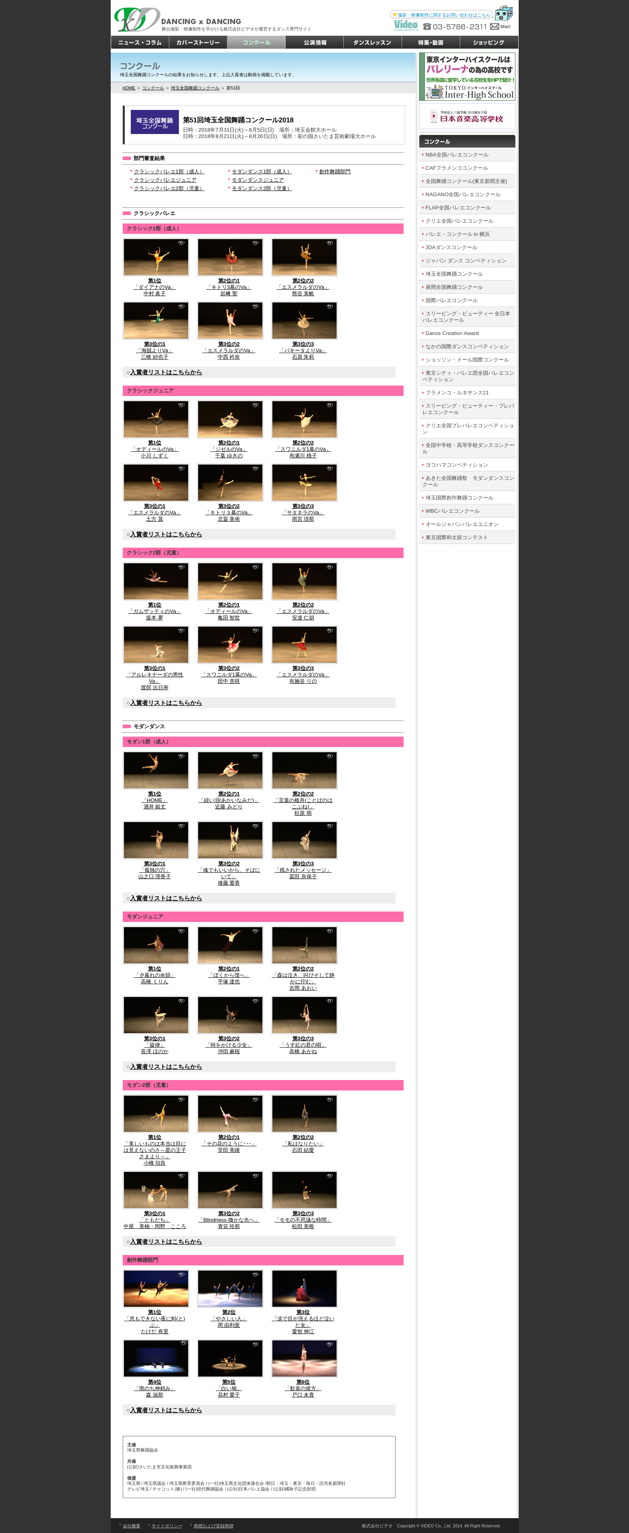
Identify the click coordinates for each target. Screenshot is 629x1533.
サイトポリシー (167, 1525)
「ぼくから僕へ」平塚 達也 (229, 955)
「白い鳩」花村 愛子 (229, 1368)
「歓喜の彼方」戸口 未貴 (303, 1368)
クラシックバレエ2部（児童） (169, 188)
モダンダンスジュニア (258, 180)
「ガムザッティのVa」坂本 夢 (155, 591)
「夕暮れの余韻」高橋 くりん (155, 955)
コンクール (256, 42)
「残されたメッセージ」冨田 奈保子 (303, 850)
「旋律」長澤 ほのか (155, 1025)
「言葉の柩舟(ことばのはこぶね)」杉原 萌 (303, 783)
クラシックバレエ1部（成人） (169, 172)
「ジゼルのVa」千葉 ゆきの (229, 429)
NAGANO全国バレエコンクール (463, 194)
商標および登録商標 (213, 1525)
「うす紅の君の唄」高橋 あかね (303, 1025)
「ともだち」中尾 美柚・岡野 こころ (155, 1200)
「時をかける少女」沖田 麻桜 (229, 1025)
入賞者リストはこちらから (166, 372)
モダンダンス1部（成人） (262, 172)
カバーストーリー (198, 42)
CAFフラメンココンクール (457, 168)
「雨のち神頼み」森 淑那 (155, 1368)
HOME (129, 87)
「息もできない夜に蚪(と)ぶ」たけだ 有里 (155, 1301)
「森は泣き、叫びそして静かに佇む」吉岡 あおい (303, 958)
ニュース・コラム (140, 42)
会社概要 (131, 1525)
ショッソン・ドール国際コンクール (467, 360)
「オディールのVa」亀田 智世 (229, 591)
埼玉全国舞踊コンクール (195, 87)
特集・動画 (431, 42)
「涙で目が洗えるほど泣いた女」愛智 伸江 (303, 1301)
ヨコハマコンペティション (457, 465)
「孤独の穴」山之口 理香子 (155, 850)
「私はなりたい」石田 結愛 (303, 1123)
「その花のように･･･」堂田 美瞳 (229, 1123)
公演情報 (315, 42)
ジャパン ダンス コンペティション (466, 261)
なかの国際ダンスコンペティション (467, 346)
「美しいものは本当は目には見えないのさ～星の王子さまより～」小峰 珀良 (155, 1130)
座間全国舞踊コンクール (454, 287)
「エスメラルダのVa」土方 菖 (155, 492)
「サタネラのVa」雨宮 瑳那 (303, 492)
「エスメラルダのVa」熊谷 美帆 (303, 267)
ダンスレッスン (373, 42)
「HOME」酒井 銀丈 (155, 780)
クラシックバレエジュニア (165, 180)
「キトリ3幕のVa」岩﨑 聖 (229, 267)
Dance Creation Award (452, 333)
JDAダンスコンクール (451, 247)
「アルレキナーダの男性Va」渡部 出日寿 (155, 657)
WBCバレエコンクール (453, 511)
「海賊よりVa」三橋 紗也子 (155, 330)
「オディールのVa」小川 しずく (155, 429)
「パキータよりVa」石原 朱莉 (303, 330)
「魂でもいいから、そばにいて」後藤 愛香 (229, 853)
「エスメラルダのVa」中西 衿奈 (229, 330)
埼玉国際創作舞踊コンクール (459, 498)
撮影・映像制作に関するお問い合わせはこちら (444, 14)
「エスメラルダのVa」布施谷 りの (303, 654)
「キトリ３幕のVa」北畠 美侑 (229, 492)
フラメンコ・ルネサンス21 (457, 393)
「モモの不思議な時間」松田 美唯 (303, 1200)
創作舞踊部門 (335, 172)
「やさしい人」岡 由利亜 (229, 1298)
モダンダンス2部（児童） (262, 188)
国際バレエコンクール (452, 300)
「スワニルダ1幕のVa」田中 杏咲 (229, 654)
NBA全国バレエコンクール (457, 155)
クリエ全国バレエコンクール (459, 221)
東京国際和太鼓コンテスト (457, 537)
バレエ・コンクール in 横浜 (458, 234)
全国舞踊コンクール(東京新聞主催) (466, 181)
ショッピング (489, 42)
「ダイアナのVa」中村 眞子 (155, 267)
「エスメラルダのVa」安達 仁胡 (303, 591)
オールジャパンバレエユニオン (462, 524)
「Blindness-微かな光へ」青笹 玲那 (229, 1200)
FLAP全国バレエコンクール (458, 208)
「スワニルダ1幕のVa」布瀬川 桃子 (303, 429)
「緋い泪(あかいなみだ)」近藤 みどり (229, 780)
